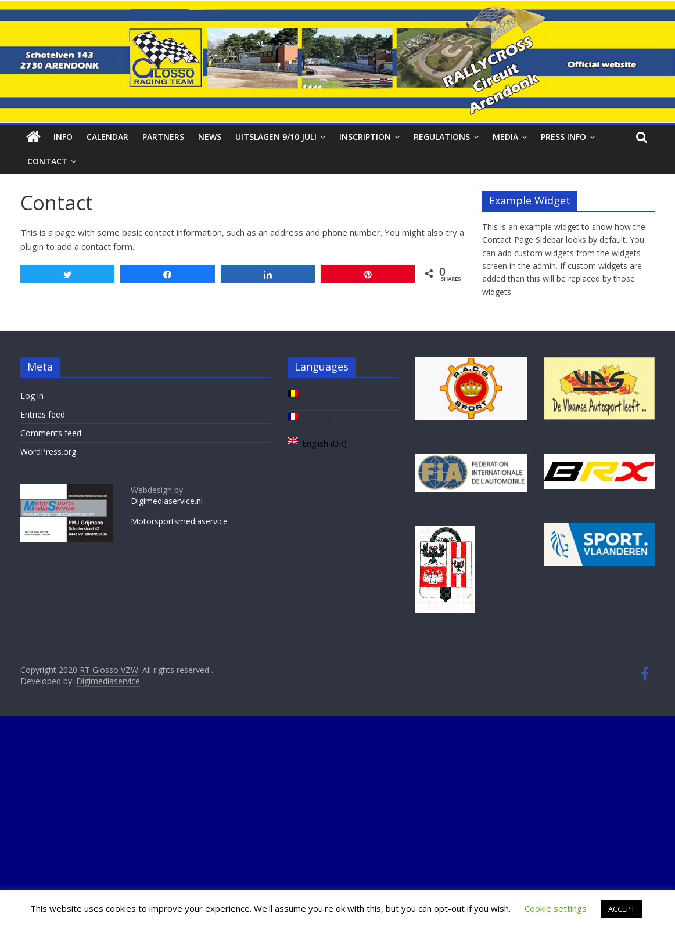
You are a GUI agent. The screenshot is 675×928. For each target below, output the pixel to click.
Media (505, 136)
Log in (32, 395)
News (209, 136)
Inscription (365, 136)
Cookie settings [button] (556, 908)
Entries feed (42, 414)
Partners (163, 136)
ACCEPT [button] (621, 909)
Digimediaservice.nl (167, 500)
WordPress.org (48, 451)
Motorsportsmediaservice (179, 521)
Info (63, 136)
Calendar (107, 136)
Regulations (442, 136)
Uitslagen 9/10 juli (276, 136)
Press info (563, 136)
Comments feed (50, 432)
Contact (47, 161)
